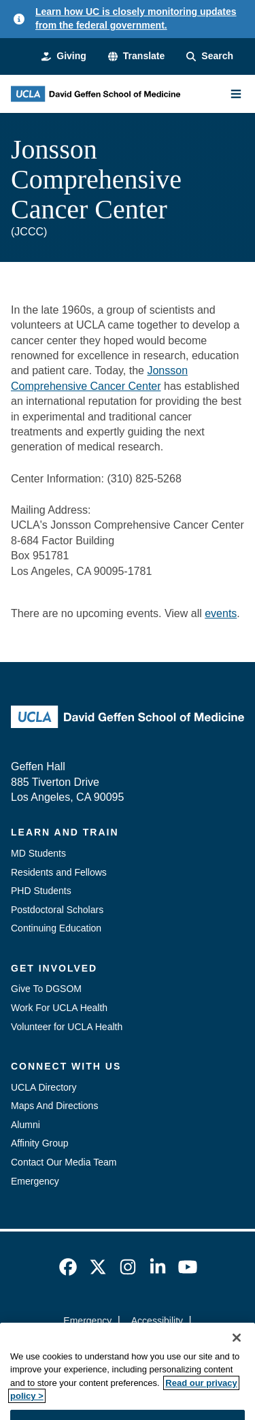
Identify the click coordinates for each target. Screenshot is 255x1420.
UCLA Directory (43, 1087)
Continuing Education (56, 928)
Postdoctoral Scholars (57, 909)
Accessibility (157, 1320)
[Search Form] (209, 56)
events (221, 613)
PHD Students (41, 890)
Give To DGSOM (46, 988)
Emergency (35, 1181)
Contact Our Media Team (63, 1162)
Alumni (25, 1124)
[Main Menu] (236, 94)
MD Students (38, 853)
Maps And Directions (54, 1105)
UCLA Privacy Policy (123, 1344)
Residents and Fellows (59, 872)
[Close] (237, 1363)
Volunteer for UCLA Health (66, 1026)
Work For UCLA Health (59, 1007)
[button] (136, 56)
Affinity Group (40, 1143)
